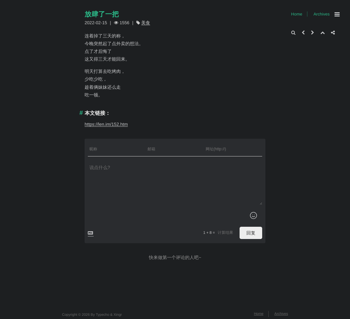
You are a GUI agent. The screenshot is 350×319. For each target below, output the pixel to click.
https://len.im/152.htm (106, 124)
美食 (145, 22)
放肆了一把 (102, 14)
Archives (322, 14)
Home (297, 14)
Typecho (102, 315)
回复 (250, 232)
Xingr (118, 315)
